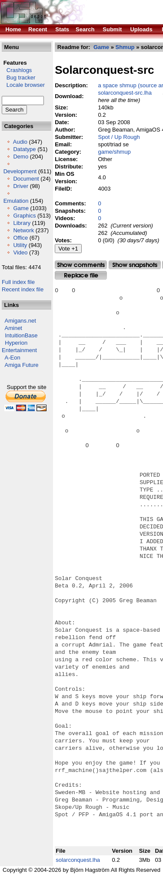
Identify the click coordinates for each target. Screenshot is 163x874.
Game (20, 208)
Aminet (13, 328)
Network (23, 230)
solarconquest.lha (78, 860)
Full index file (18, 282)
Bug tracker (18, 77)
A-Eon (12, 357)
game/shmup (114, 151)
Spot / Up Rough (119, 137)
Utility (20, 245)
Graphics (24, 215)
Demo (20, 156)
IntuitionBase (21, 335)
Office (20, 237)
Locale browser (23, 85)
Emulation (16, 201)
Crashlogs (17, 70)
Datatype (24, 149)
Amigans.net (20, 320)
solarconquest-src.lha (125, 92)
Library (21, 223)
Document (26, 178)
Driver (20, 186)
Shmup (125, 47)
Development (20, 171)
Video (20, 252)
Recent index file (22, 289)
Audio (20, 142)
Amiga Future (22, 365)
